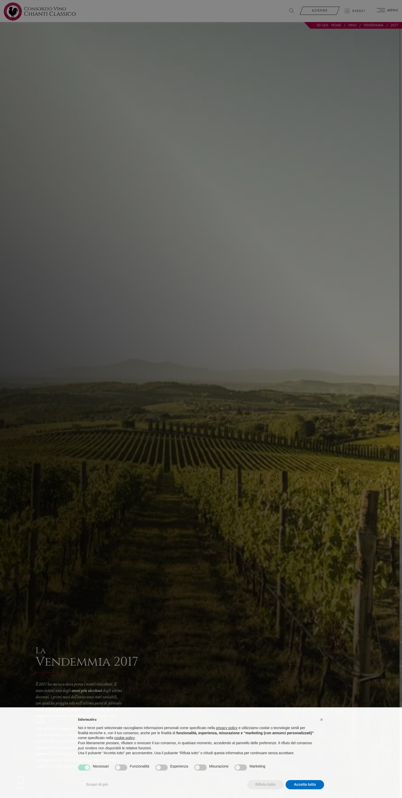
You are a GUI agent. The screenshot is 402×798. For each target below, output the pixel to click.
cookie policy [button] (124, 748)
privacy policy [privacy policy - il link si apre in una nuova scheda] (227, 738)
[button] (321, 730)
